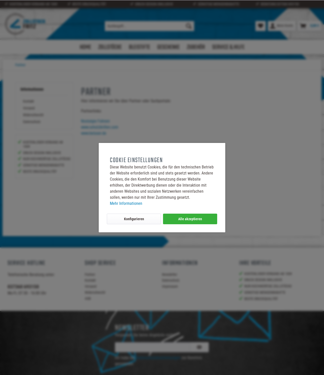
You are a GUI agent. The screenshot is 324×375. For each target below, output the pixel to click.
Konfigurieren (134, 219)
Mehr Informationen (126, 203)
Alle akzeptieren (190, 219)
